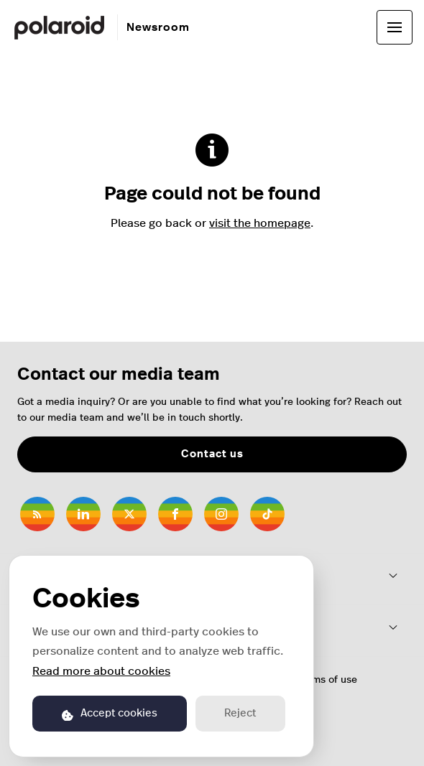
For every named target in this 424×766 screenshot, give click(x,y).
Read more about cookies (101, 671)
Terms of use (327, 680)
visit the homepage (259, 223)
